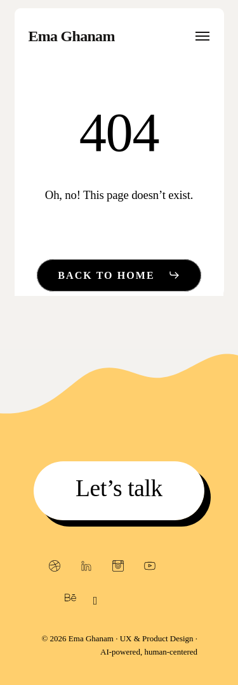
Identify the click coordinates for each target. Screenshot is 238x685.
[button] (202, 36)
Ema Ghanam (72, 36)
